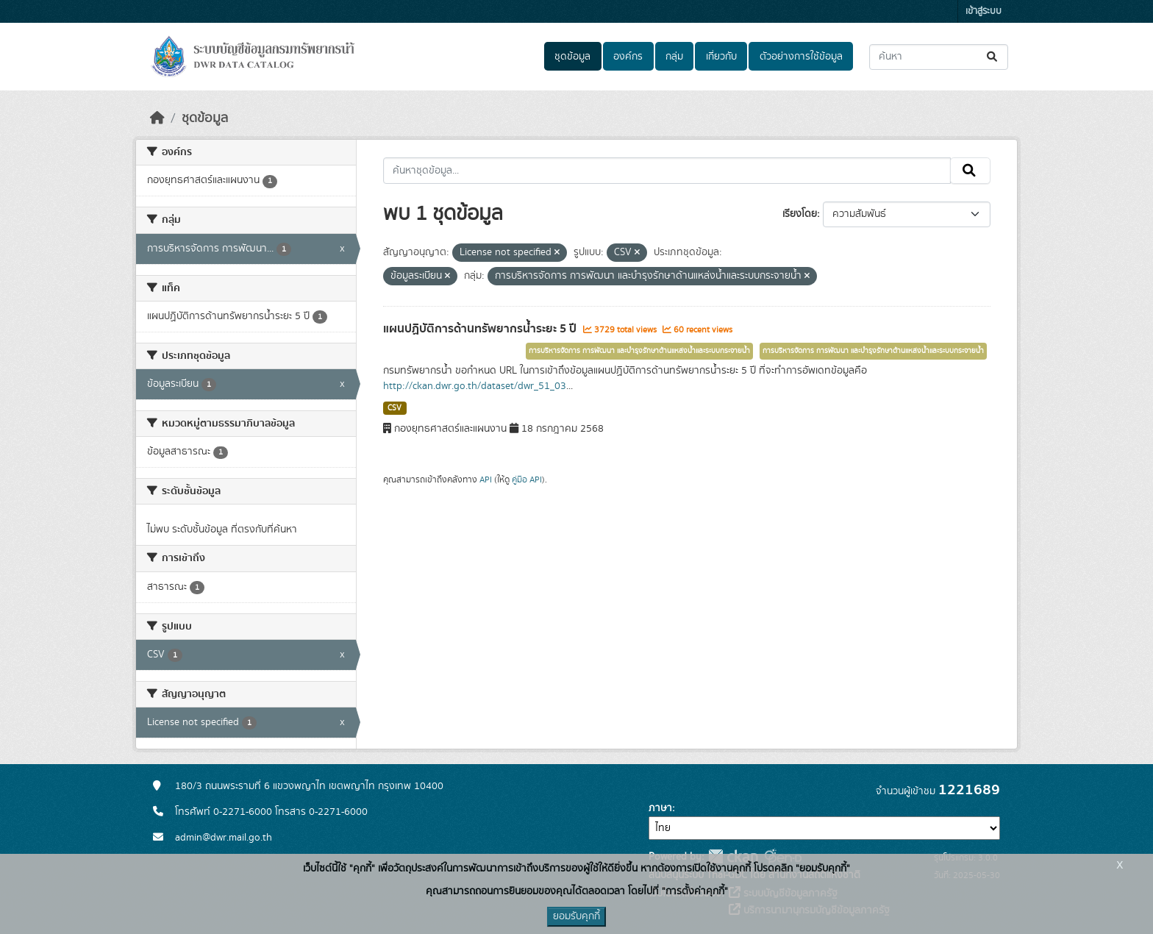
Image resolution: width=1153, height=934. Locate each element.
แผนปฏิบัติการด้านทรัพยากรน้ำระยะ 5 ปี (481, 328)
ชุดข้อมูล (572, 56)
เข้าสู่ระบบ (983, 11)
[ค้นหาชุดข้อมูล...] (938, 57)
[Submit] (993, 57)
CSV (394, 408)
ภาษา (660, 808)
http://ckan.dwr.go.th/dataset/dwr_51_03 (474, 386)
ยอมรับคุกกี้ (576, 916)
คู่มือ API (527, 479)
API (485, 479)
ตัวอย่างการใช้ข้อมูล (801, 56)
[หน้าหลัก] (157, 118)
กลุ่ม (674, 56)
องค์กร (628, 56)
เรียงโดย (799, 214)
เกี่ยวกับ (721, 56)
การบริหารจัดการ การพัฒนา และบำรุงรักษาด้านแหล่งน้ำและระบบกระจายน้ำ (639, 351)
